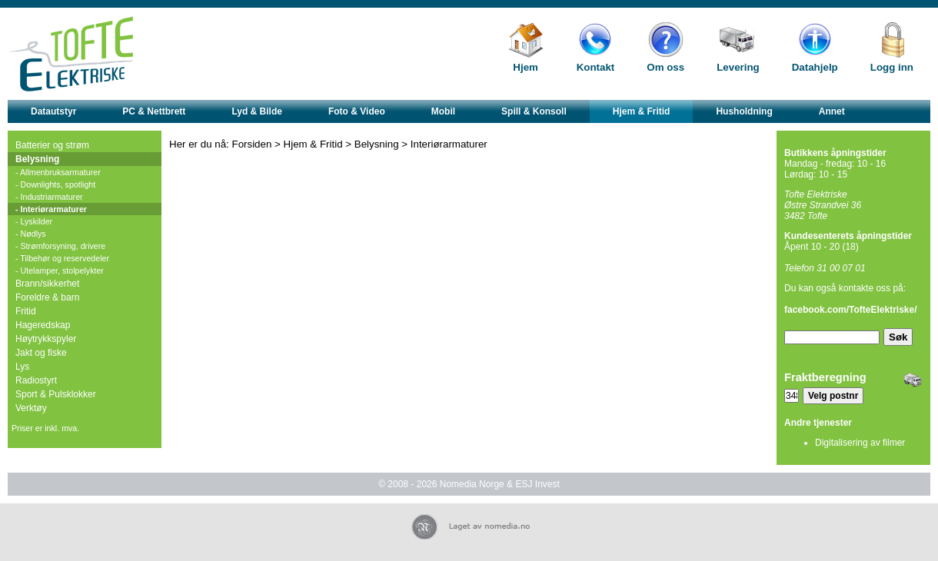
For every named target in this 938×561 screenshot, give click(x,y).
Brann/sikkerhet (47, 283)
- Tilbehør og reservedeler (62, 258)
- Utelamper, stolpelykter (59, 270)
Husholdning (744, 111)
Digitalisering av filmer (860, 442)
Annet (832, 111)
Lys (22, 366)
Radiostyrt (36, 380)
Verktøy (31, 408)
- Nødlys (30, 233)
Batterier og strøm (52, 145)
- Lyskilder (33, 221)
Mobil (443, 111)
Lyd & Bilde (256, 111)
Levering (738, 67)
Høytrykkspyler (45, 339)
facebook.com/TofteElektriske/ (850, 309)
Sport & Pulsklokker (55, 394)
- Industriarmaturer (49, 196)
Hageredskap (42, 325)
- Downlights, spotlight (55, 184)
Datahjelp (815, 67)
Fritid (25, 311)
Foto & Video (356, 111)
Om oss (665, 67)
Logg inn (891, 67)
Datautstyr (53, 111)
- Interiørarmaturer (51, 209)
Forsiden (252, 144)
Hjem (525, 67)
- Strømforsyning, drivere (60, 246)
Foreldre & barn (47, 297)
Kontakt (596, 67)
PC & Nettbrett (153, 111)
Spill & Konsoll (534, 111)
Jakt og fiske (41, 352)
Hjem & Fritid (641, 111)
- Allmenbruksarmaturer (58, 172)
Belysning (37, 159)
